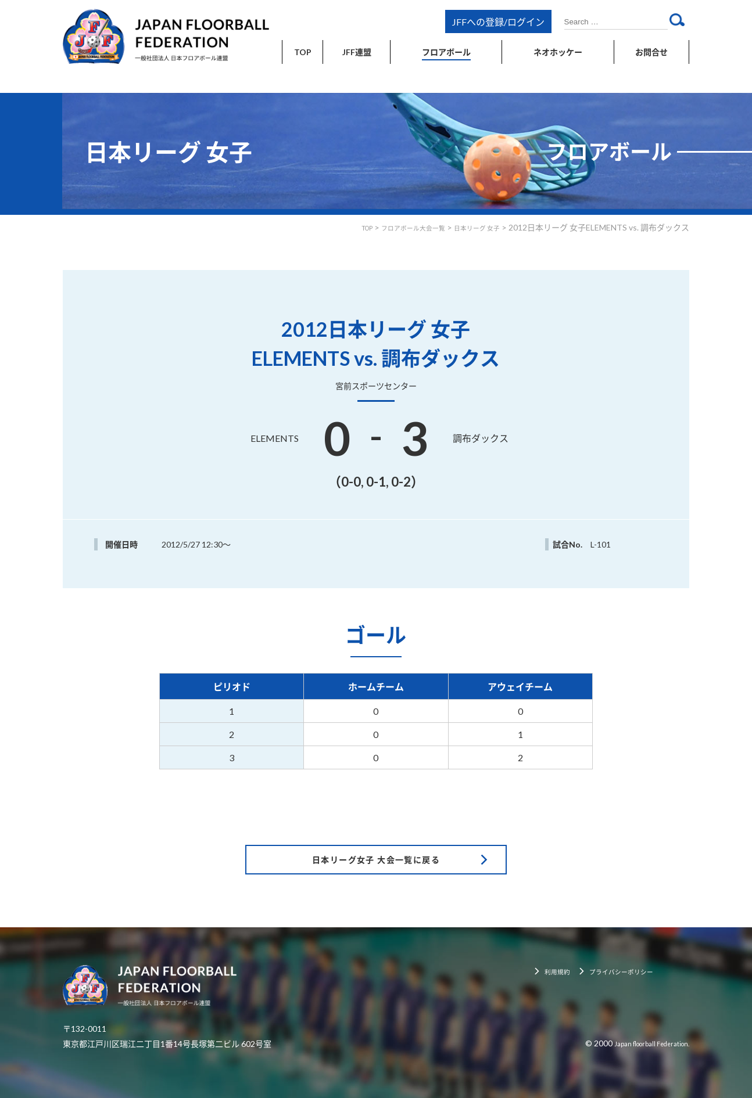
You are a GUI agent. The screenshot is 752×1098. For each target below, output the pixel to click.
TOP (333, 227)
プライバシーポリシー (635, 943)
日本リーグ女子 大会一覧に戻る (376, 828)
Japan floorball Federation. (641, 1014)
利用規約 (563, 943)
